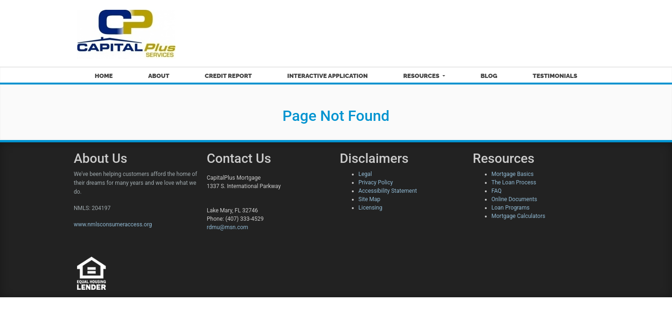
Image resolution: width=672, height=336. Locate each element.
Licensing (370, 207)
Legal (365, 174)
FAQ (496, 191)
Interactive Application (327, 75)
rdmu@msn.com (227, 227)
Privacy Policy (375, 182)
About (158, 75)
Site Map (369, 199)
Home (104, 75)
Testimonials (555, 75)
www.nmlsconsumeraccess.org (113, 224)
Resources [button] (422, 75)
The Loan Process (513, 182)
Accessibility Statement (387, 191)
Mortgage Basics (512, 174)
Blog (489, 75)
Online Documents (514, 199)
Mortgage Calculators (518, 216)
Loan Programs (510, 207)
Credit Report (228, 75)
